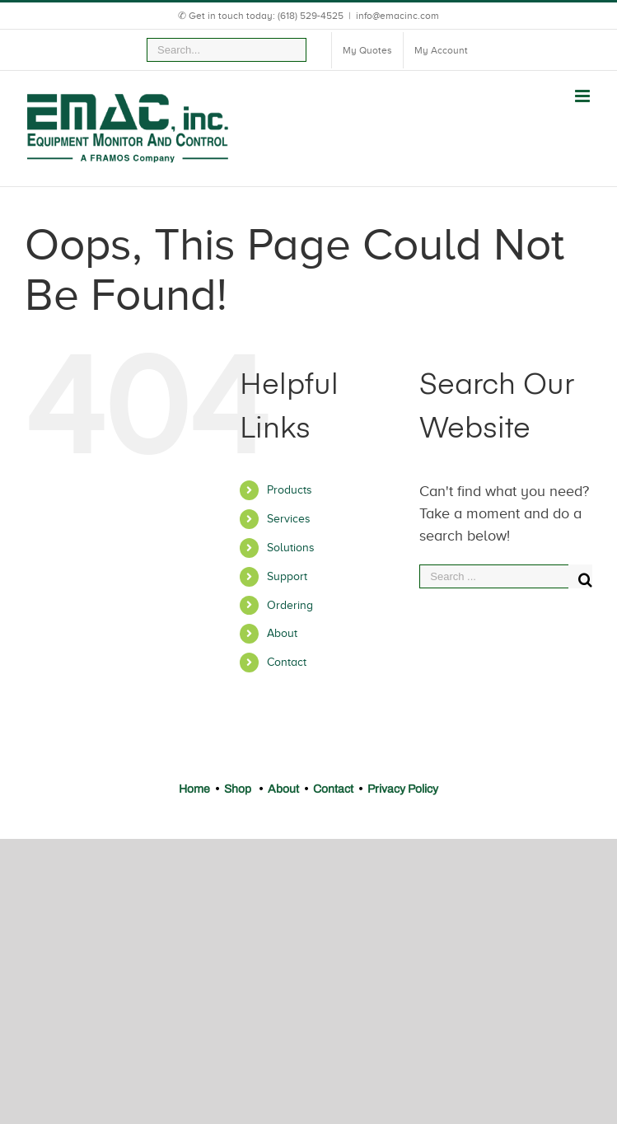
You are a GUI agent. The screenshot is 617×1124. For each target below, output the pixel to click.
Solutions (291, 547)
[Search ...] (493, 576)
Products (289, 490)
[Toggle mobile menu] (583, 96)
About (282, 633)
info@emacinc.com (397, 15)
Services (289, 519)
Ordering (290, 605)
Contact (286, 662)
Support (287, 576)
